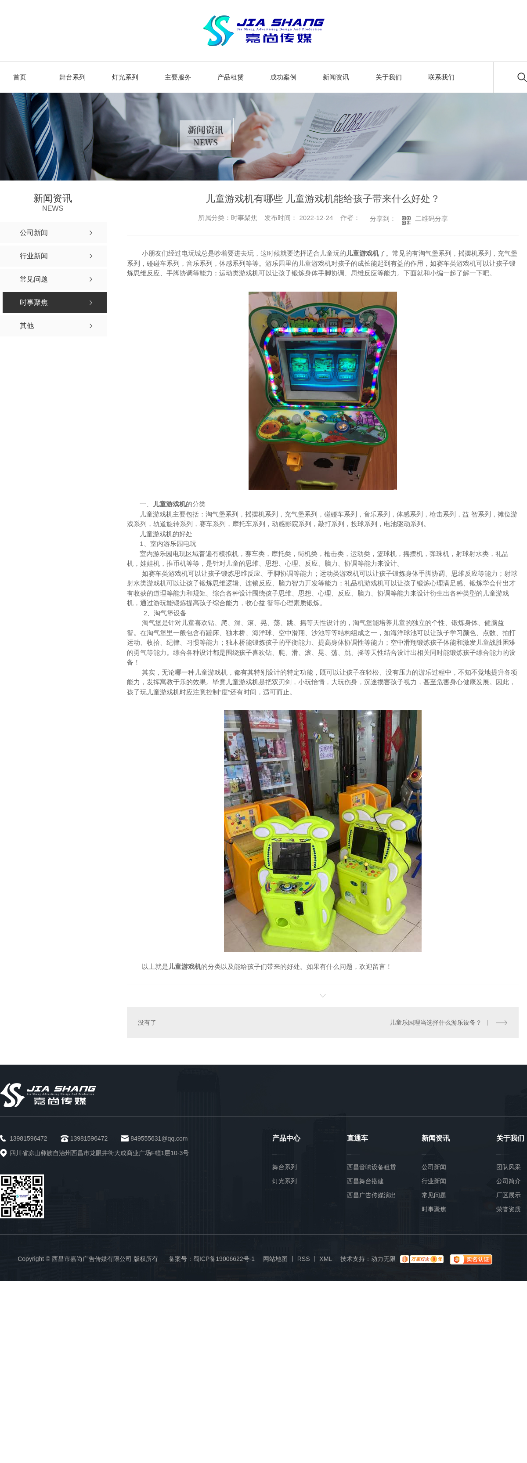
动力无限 (383, 1258)
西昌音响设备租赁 (371, 1167)
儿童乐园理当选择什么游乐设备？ (436, 1022)
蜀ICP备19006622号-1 (224, 1258)
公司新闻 (434, 1167)
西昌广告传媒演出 (371, 1195)
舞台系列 (72, 77)
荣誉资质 (508, 1209)
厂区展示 (508, 1195)
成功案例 (283, 77)
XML (325, 1258)
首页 (19, 77)
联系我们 (441, 77)
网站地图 (275, 1258)
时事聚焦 (434, 1209)
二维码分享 (431, 218)
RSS (303, 1258)
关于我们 (388, 77)
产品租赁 (230, 77)
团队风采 (508, 1167)
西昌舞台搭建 (365, 1181)
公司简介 (508, 1181)
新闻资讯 (336, 77)
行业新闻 (434, 1181)
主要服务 (178, 77)
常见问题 (434, 1195)
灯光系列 (125, 77)
